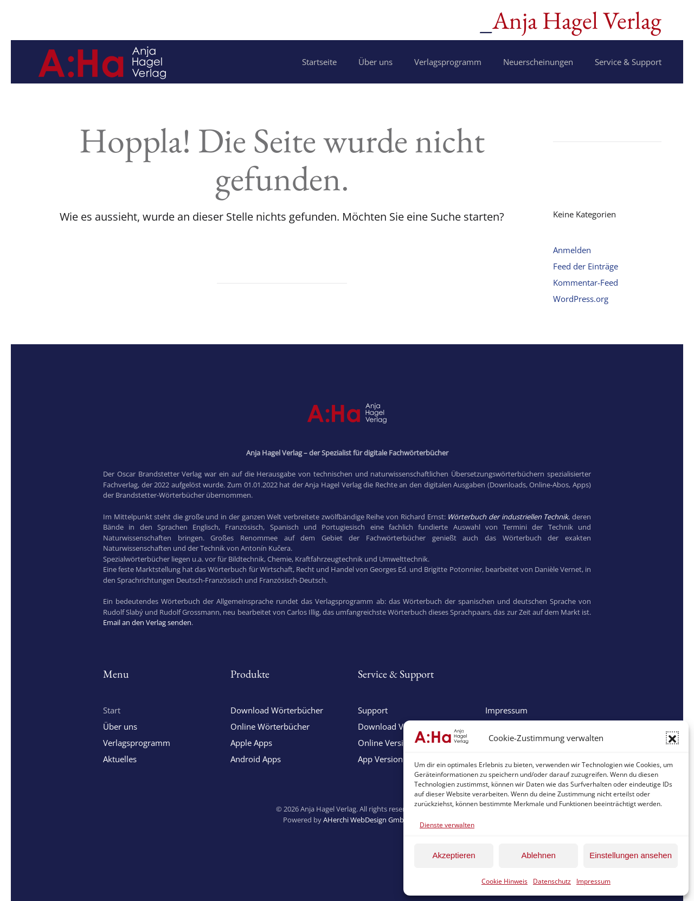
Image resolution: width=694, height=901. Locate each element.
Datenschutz (552, 881)
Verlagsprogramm (136, 742)
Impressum (593, 881)
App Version (380, 759)
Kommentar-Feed (585, 282)
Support (373, 710)
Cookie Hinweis (504, 881)
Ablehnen (538, 855)
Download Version (392, 726)
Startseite (319, 61)
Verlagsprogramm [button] (447, 61)
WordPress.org (580, 298)
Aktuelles (120, 759)
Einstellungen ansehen (630, 855)
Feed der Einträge (585, 266)
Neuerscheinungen (538, 61)
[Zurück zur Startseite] (102, 61)
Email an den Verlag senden (147, 622)
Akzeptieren (453, 855)
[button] (672, 737)
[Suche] (282, 273)
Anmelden (572, 249)
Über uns (375, 61)
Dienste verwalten (447, 824)
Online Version (385, 742)
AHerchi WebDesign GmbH (366, 820)
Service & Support (628, 61)
